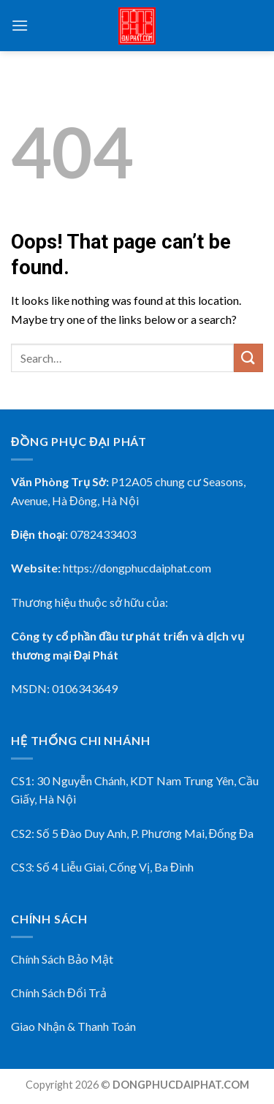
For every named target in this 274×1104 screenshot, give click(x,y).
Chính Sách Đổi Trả (59, 992)
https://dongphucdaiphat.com (137, 568)
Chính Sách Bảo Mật (62, 959)
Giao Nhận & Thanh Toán (73, 1026)
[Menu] (19, 25)
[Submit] (248, 358)
